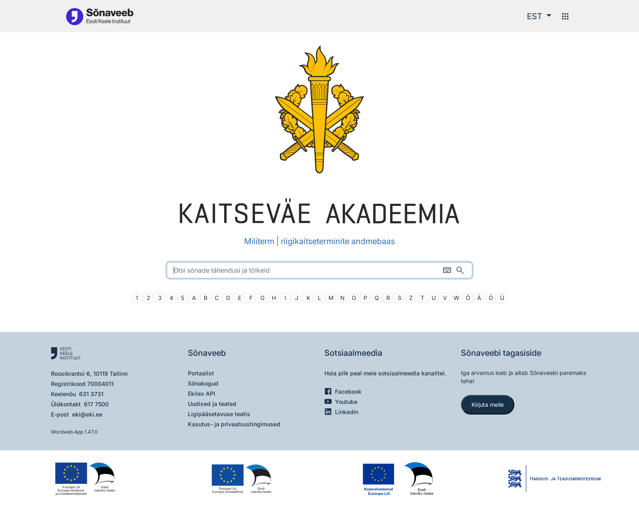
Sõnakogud (203, 383)
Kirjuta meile (488, 404)
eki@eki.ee (87, 414)
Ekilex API (201, 393)
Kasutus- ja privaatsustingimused (234, 424)
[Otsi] (460, 270)
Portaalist (201, 373)
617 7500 (96, 404)
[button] (539, 16)
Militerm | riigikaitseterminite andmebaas (319, 241)
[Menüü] (565, 16)
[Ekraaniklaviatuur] (447, 270)
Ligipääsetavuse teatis (219, 413)
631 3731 (91, 393)
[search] (319, 270)
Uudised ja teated (212, 403)
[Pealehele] (99, 16)
